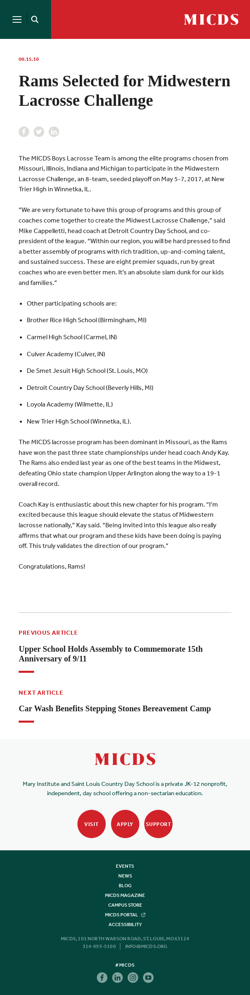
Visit (91, 824)
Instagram (133, 977)
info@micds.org (146, 946)
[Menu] (17, 19)
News (125, 876)
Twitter (39, 131)
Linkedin (54, 131)
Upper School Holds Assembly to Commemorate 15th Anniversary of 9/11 (111, 653)
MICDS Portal (125, 915)
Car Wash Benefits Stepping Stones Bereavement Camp (115, 708)
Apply (125, 824)
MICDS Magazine (125, 895)
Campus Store (125, 905)
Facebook (24, 131)
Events (125, 866)
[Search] (33, 19)
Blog (125, 885)
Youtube (148, 977)
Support (158, 824)
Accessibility (125, 924)
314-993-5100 (99, 946)
